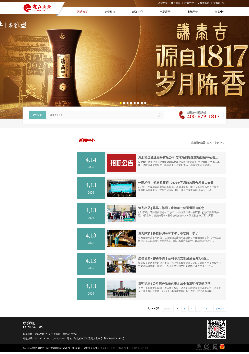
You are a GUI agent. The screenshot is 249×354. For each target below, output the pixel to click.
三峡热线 (86, 348)
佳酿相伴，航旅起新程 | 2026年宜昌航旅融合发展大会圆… (177, 182)
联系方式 (189, 3)
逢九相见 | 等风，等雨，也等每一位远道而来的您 (171, 208)
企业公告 (133, 348)
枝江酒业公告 (56, 115)
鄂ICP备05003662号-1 (115, 338)
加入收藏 (175, 3)
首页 (209, 142)
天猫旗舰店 (203, 3)
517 (208, 308)
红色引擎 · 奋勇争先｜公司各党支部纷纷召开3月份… (173, 258)
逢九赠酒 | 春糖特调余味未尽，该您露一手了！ (169, 233)
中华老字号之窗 (107, 348)
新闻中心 (219, 142)
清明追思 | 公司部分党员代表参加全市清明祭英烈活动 (174, 283)
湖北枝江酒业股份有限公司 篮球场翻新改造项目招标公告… (178, 157)
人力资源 (144, 348)
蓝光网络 (95, 348)
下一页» (220, 308)
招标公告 (122, 348)
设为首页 (162, 3)
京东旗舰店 (219, 3)
